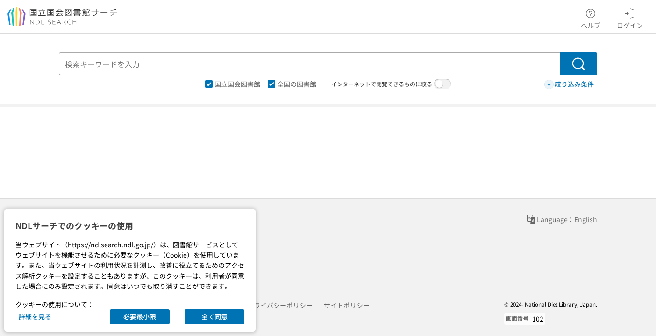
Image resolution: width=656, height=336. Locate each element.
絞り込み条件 (569, 84)
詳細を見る (35, 316)
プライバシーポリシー (280, 305)
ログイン (630, 17)
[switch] (442, 84)
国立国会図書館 (232, 84)
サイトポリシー (347, 305)
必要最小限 (139, 316)
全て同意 (214, 316)
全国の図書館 (292, 84)
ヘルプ (590, 17)
